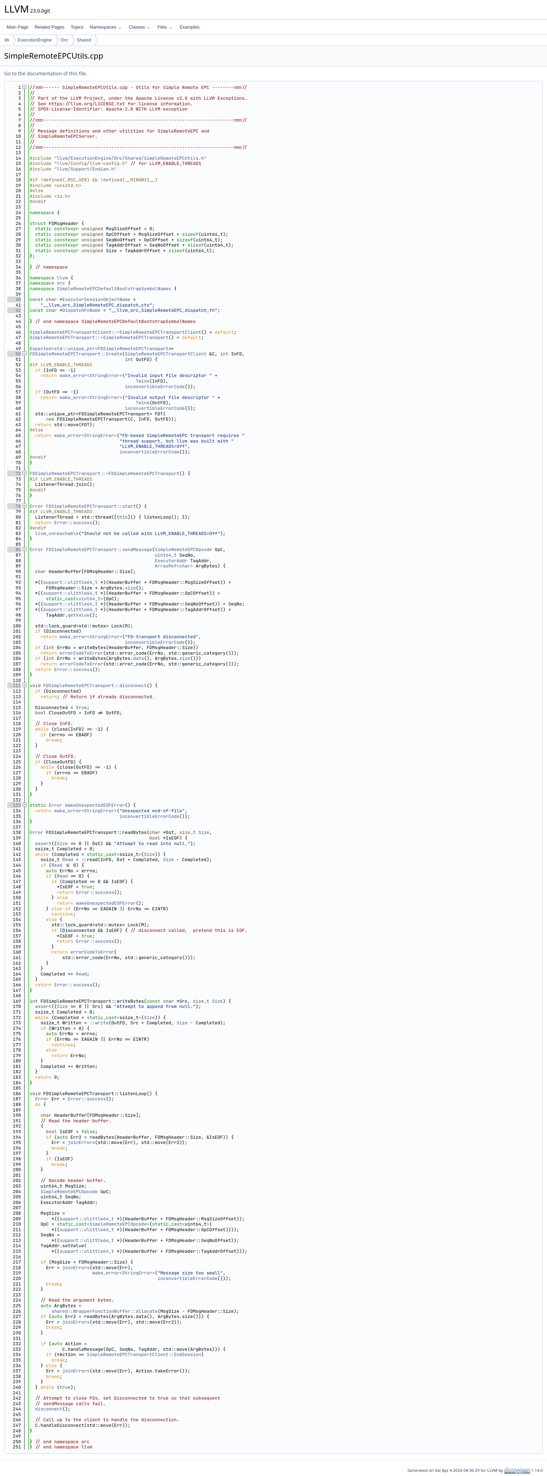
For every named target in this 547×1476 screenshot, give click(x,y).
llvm (62, 278)
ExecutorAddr (171, 561)
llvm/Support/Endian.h (85, 169)
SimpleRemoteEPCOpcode (183, 549)
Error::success (73, 523)
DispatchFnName (81, 310)
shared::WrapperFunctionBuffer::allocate (104, 1311)
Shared (84, 40)
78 (14, 506)
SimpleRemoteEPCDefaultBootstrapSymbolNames (114, 289)
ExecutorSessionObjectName (96, 299)
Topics (76, 27)
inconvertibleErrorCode (155, 387)
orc (61, 283)
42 (14, 310)
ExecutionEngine (35, 40)
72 (14, 473)
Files (164, 27)
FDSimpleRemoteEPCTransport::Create (76, 354)
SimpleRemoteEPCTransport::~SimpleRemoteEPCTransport (99, 337)
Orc (64, 40)
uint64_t (166, 555)
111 (14, 685)
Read (67, 860)
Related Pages (49, 27)
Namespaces (105, 27)
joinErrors (81, 1142)
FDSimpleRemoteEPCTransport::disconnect (95, 685)
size (130, 588)
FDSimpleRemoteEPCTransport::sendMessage (99, 549)
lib (7, 40)
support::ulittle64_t (70, 582)
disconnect (48, 1409)
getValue (78, 615)
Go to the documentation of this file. (45, 73)
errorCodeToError (81, 653)
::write (99, 1023)
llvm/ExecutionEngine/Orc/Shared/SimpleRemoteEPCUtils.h (130, 158)
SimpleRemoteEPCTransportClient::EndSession (144, 1354)
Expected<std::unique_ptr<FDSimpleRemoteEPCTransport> (100, 349)
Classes (139, 27)
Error (36, 506)
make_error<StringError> (91, 375)
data (138, 658)
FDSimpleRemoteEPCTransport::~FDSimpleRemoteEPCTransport (104, 473)
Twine (142, 381)
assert (43, 843)
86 (14, 549)
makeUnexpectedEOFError (95, 805)
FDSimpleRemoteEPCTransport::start (91, 506)
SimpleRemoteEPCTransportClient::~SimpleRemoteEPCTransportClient (115, 332)
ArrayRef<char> (174, 566)
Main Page (17, 27)
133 (14, 805)
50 (14, 354)
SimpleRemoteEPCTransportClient (166, 354)
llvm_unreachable (57, 533)
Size (203, 832)
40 (14, 299)
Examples (190, 27)
